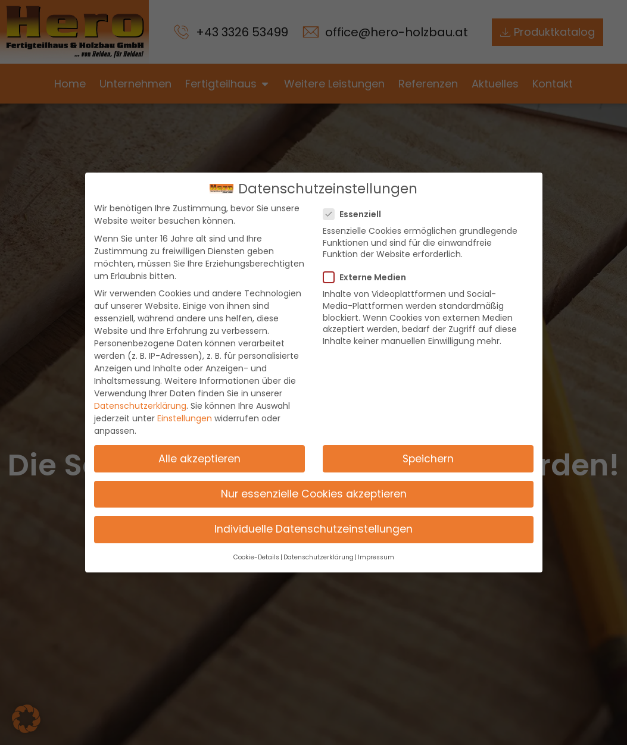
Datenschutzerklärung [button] (318, 557)
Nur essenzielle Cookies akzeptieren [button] (314, 494)
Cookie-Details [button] (256, 557)
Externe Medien (368, 277)
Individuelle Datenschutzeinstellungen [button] (313, 529)
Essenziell (356, 214)
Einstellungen (184, 418)
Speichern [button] (428, 459)
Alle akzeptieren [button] (199, 459)
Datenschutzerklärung (140, 406)
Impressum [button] (376, 557)
